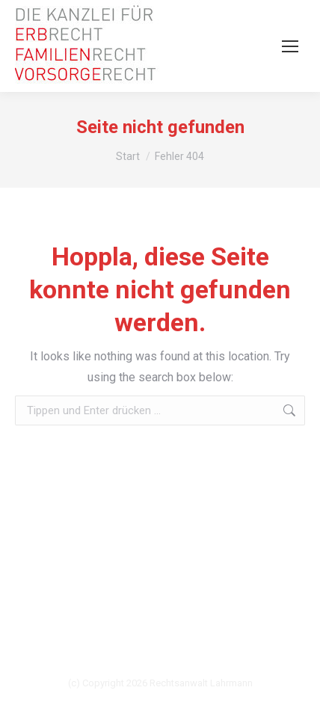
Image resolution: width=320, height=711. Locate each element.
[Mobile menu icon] (290, 46)
